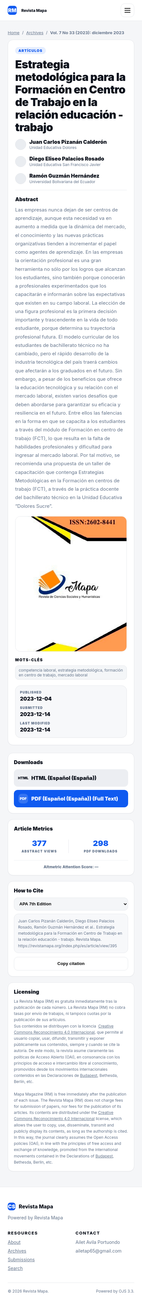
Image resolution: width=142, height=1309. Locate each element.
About (14, 1242)
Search (15, 1268)
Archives (34, 32)
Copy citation (71, 963)
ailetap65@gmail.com (99, 1251)
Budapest (88, 1075)
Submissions (21, 1259)
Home (13, 32)
